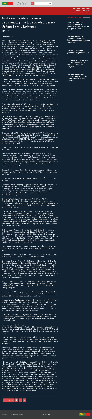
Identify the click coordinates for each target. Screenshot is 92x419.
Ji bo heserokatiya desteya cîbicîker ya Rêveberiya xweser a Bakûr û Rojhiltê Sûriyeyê (77, 63)
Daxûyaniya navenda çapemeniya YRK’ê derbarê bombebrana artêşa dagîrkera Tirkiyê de (78, 39)
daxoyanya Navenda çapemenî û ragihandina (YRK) (78, 52)
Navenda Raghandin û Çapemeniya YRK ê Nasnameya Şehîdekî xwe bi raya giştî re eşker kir (78, 25)
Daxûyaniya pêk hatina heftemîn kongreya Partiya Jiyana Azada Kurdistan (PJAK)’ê (77, 77)
